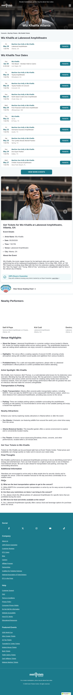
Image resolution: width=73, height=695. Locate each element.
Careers (4, 560)
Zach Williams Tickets (9, 658)
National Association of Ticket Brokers (14, 574)
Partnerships (6, 567)
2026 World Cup (7, 632)
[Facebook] (9, 528)
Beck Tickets (6, 651)
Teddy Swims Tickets (9, 655)
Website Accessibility (9, 613)
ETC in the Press (7, 578)
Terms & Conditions (8, 598)
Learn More (55, 278)
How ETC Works (7, 616)
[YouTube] (50, 528)
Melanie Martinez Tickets (10, 662)
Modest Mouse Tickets (9, 647)
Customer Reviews (8, 548)
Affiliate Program (7, 563)
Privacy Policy (6, 602)
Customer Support (8, 590)
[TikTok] (64, 528)
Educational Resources (9, 620)
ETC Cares (5, 552)
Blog (3, 556)
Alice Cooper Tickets (8, 636)
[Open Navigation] (70, 5)
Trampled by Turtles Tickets (11, 643)
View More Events (36, 172)
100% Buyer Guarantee (9, 545)
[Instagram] (36, 528)
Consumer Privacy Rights (10, 605)
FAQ (3, 594)
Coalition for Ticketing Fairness (12, 571)
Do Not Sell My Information (10, 609)
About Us (5, 541)
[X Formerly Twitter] (23, 528)
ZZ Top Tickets (7, 640)
